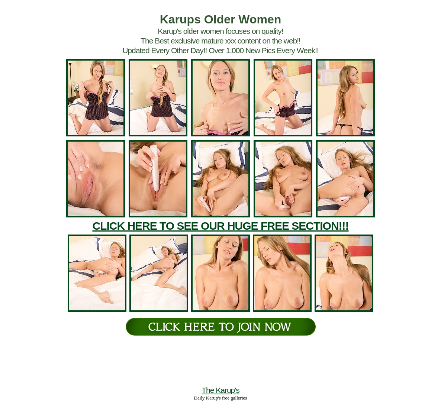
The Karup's (220, 390)
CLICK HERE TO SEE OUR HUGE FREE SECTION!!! (220, 226)
